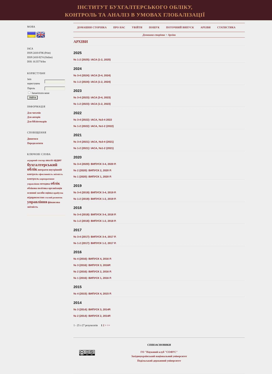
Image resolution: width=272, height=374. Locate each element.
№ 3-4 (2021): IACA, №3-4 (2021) (93, 141)
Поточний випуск (180, 27)
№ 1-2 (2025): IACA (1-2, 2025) (92, 59)
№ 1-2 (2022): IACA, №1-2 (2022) (93, 126)
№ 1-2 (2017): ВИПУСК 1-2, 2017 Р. (94, 243)
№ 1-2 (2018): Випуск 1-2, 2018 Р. (94, 220)
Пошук (154, 27)
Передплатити (35, 143)
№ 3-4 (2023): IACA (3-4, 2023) (92, 97)
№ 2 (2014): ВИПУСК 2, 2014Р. (92, 315)
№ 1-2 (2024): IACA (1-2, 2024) (92, 81)
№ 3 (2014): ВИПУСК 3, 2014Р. (92, 309)
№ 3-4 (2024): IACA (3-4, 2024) (92, 75)
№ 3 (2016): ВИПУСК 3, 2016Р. (92, 265)
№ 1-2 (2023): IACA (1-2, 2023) (92, 103)
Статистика (226, 27)
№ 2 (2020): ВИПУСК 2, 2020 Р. (92, 170)
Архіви (206, 27)
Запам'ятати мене (41, 93)
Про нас (119, 27)
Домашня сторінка (92, 27)
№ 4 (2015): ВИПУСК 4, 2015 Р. (92, 293)
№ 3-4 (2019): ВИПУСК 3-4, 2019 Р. (94, 192)
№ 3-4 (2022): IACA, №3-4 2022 (92, 119)
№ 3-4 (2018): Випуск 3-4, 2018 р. (94, 214)
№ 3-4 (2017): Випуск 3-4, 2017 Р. (94, 236)
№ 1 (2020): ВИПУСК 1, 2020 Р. (92, 176)
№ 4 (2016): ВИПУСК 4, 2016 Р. (92, 258)
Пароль (31, 88)
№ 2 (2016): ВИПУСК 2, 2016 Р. (92, 271)
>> (108, 325)
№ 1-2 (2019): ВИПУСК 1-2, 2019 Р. (94, 198)
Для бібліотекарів (37, 121)
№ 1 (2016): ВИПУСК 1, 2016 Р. (92, 278)
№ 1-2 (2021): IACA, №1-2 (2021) (93, 148)
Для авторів (33, 117)
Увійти (137, 27)
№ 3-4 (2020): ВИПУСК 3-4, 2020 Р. (94, 164)
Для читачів (34, 113)
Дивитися (32, 138)
